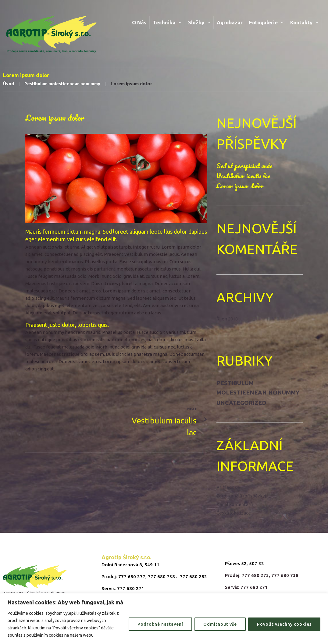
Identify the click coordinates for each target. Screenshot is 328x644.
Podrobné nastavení (160, 624)
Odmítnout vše (220, 624)
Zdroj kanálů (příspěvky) (241, 495)
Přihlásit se (228, 487)
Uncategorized (241, 402)
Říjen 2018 (227, 318)
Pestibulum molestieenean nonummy (62, 83)
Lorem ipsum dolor (239, 186)
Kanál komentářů (234, 504)
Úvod (8, 83)
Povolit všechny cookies (284, 624)
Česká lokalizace (233, 512)
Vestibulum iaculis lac (243, 176)
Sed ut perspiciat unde (244, 166)
